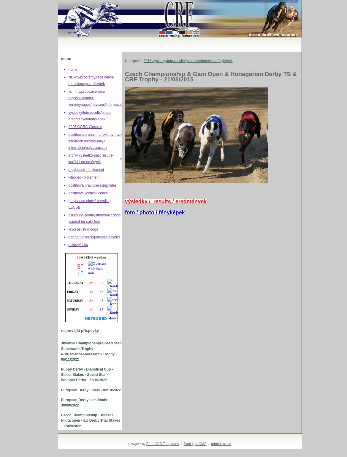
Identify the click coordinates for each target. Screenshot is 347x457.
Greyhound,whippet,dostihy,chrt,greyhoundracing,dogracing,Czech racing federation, (64, 0)
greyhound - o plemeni (86, 170)
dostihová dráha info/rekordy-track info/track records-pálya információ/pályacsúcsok (95, 141)
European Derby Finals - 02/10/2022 (91, 390)
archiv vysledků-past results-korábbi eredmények (91, 158)
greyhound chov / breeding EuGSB (90, 204)
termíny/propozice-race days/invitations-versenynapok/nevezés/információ (95, 98)
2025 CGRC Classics (85, 127)
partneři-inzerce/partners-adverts (94, 237)
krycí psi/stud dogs (83, 229)
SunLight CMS (194, 444)
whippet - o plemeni (84, 177)
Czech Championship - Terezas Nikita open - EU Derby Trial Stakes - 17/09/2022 (90, 420)
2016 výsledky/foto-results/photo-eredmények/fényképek (188, 61)
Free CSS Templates (162, 444)
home (73, 69)
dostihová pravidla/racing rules (93, 185)
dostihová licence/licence (88, 193)
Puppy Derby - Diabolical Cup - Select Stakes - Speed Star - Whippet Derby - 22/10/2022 (87, 374)
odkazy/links (78, 245)
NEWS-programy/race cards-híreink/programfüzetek (91, 80)
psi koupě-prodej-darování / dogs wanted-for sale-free (95, 218)
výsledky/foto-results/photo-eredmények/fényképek (90, 116)
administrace (221, 444)
